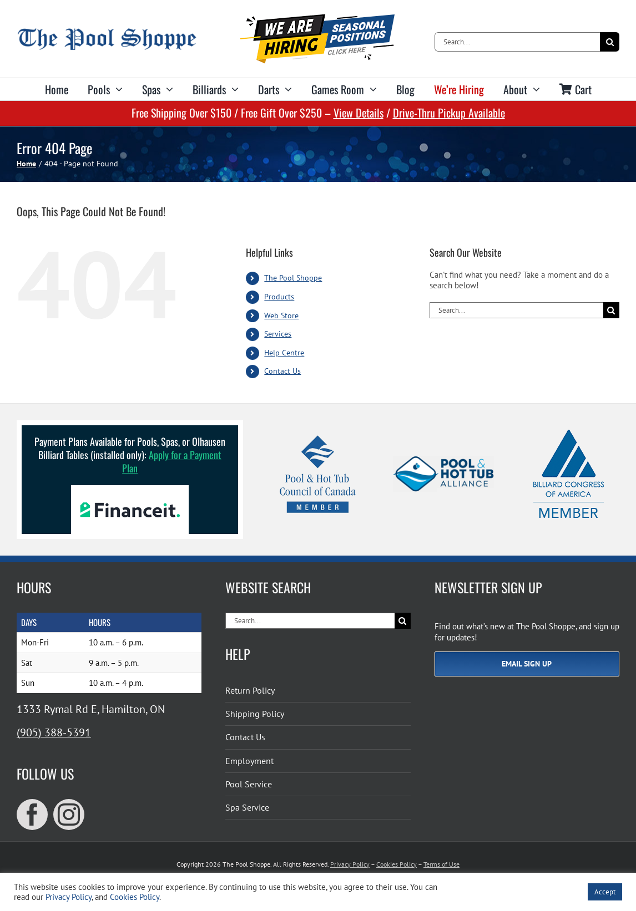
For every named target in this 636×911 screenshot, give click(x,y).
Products (279, 297)
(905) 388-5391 (54, 732)
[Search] (609, 42)
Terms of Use (441, 864)
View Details (358, 112)
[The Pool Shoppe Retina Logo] (107, 32)
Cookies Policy (396, 864)
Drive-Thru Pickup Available (449, 112)
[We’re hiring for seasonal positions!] (318, 18)
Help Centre (284, 353)
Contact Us (282, 371)
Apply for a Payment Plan (171, 461)
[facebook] (32, 814)
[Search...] (517, 42)
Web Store (281, 315)
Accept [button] (604, 892)
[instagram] (68, 814)
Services (277, 334)
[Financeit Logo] (130, 489)
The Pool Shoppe (293, 278)
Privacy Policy (350, 864)
